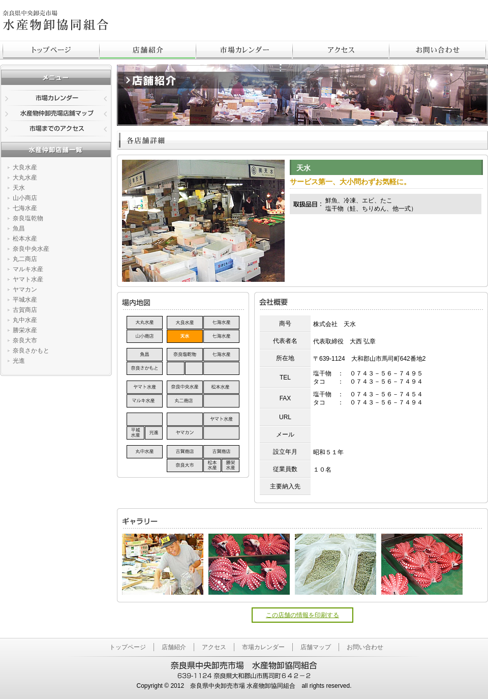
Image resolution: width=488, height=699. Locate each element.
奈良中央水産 (31, 248)
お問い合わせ (365, 647)
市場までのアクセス (56, 129)
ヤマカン (25, 289)
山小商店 (25, 197)
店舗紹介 (148, 50)
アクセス (341, 50)
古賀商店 (25, 309)
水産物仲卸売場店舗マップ (56, 114)
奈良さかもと (31, 350)
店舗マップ (315, 647)
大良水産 (25, 167)
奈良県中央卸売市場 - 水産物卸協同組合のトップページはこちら (56, 20)
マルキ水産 (28, 269)
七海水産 (25, 208)
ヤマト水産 (28, 279)
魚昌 (19, 228)
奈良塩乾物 (28, 218)
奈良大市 (25, 340)
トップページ (51, 50)
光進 (19, 360)
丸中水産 (25, 320)
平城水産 (25, 299)
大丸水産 (25, 177)
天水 (19, 187)
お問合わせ (437, 50)
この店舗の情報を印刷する (302, 615)
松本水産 (25, 238)
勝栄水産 (25, 330)
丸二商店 (25, 259)
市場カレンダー (244, 50)
